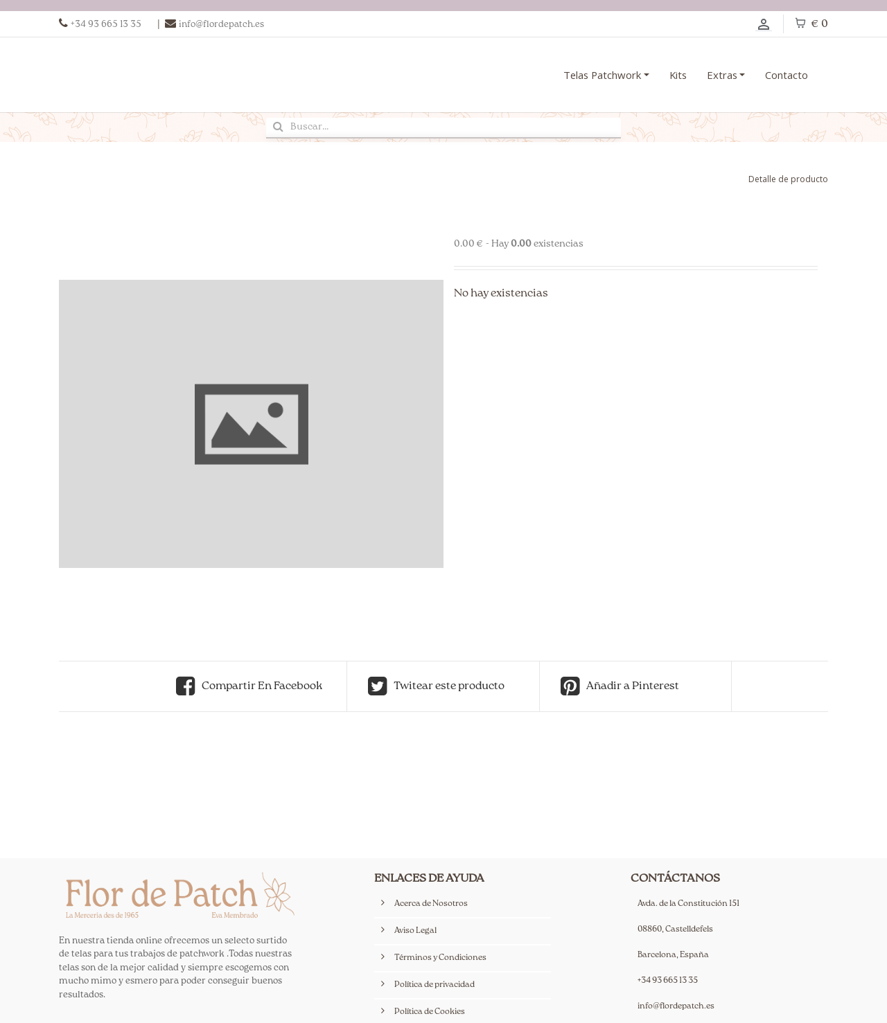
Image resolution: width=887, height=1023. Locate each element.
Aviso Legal (415, 931)
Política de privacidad (434, 985)
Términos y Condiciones (440, 958)
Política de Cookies (429, 1012)
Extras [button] (722, 75)
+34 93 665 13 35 (668, 981)
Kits (678, 75)
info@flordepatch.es (676, 1007)
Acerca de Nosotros (431, 904)
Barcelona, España (673, 955)
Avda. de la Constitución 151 (688, 904)
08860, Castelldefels (675, 930)
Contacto (786, 75)
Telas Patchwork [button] (602, 75)
